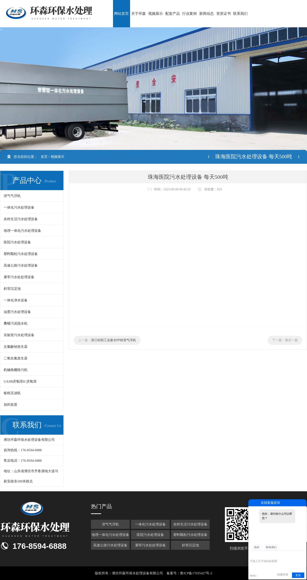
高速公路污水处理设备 (21, 265)
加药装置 (10, 404)
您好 (256, 547)
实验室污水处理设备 (19, 335)
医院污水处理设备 (17, 242)
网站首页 (121, 13)
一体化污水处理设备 (19, 207)
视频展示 (155, 13)
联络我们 (271, 547)
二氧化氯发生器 (16, 358)
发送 (298, 575)
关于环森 (138, 13)
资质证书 (223, 13)
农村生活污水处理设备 (21, 219)
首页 (44, 157)
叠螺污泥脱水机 (16, 323)
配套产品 (172, 13)
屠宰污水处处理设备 (19, 277)
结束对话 (282, 574)
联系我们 (240, 13)
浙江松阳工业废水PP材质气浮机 (113, 340)
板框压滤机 (12, 393)
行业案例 (189, 13)
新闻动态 (206, 13)
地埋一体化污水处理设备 (22, 230)
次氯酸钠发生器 (16, 346)
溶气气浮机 (12, 196)
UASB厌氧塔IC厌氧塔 (20, 381)
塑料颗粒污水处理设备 (21, 254)
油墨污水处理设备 (17, 312)
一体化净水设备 (16, 300)
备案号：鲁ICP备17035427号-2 (189, 573)
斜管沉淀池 (12, 288)
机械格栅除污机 (16, 370)
